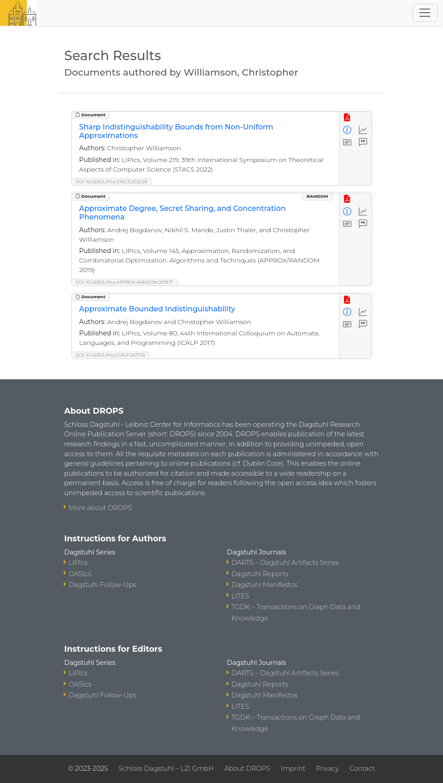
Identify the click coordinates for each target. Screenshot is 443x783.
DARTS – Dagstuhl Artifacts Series (285, 563)
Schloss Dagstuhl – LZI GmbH (165, 768)
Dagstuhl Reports (259, 574)
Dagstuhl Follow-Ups (102, 585)
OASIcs (80, 574)
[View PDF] (347, 118)
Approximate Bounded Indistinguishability (157, 309)
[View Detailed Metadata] (347, 130)
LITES (240, 596)
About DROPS (247, 768)
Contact (362, 768)
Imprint (293, 768)
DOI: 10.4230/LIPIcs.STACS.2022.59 (111, 181)
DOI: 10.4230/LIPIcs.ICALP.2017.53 (110, 355)
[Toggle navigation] (425, 13)
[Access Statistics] (363, 130)
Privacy (327, 768)
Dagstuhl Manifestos (264, 585)
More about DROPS (100, 508)
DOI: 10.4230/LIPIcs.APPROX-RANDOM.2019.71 (124, 282)
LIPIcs (78, 563)
